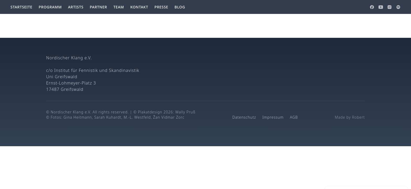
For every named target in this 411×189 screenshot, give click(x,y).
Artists (75, 6)
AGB (294, 117)
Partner (98, 6)
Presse (161, 6)
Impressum (273, 117)
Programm (50, 6)
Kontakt (139, 6)
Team (118, 6)
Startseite (21, 6)
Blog (180, 6)
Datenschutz (244, 117)
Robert (358, 117)
